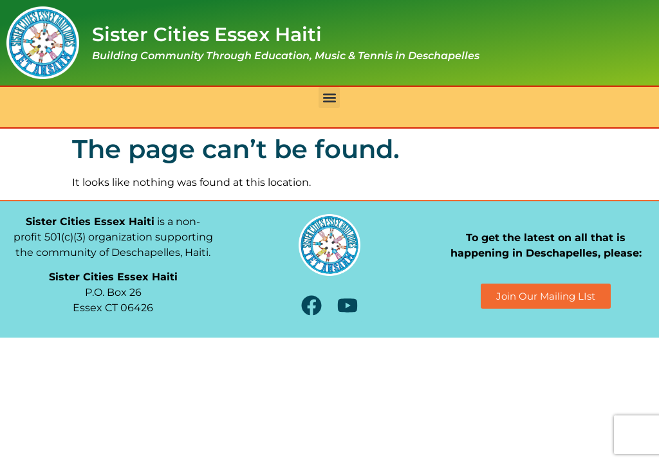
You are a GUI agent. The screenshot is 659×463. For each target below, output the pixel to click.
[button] (329, 97)
